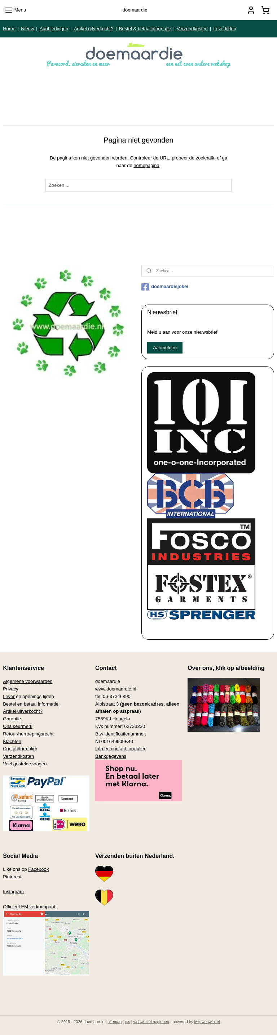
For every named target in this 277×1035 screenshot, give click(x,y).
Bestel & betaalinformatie (145, 28)
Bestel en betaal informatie (30, 704)
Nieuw (27, 28)
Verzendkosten (192, 28)
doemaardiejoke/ (164, 287)
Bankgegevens (110, 756)
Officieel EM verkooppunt (29, 906)
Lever (9, 696)
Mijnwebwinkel (207, 1022)
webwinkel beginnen (151, 1022)
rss (127, 1022)
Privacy (10, 689)
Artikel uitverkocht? (94, 28)
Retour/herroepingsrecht (28, 734)
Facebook (38, 869)
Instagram (13, 891)
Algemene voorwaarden (27, 681)
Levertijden (224, 28)
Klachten (12, 741)
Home (9, 28)
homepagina (146, 165)
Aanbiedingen (54, 28)
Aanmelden (165, 347)
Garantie (12, 718)
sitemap (115, 1022)
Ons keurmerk (17, 726)
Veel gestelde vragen (25, 763)
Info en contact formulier (120, 748)
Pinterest (12, 876)
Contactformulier (20, 748)
